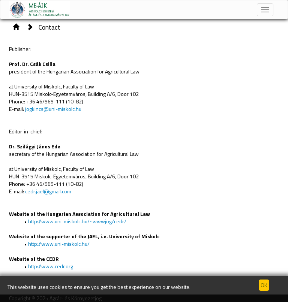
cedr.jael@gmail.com (48, 191)
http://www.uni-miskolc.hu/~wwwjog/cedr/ (77, 221)
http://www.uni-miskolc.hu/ (59, 244)
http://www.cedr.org (50, 266)
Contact (49, 27)
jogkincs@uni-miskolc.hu (53, 109)
